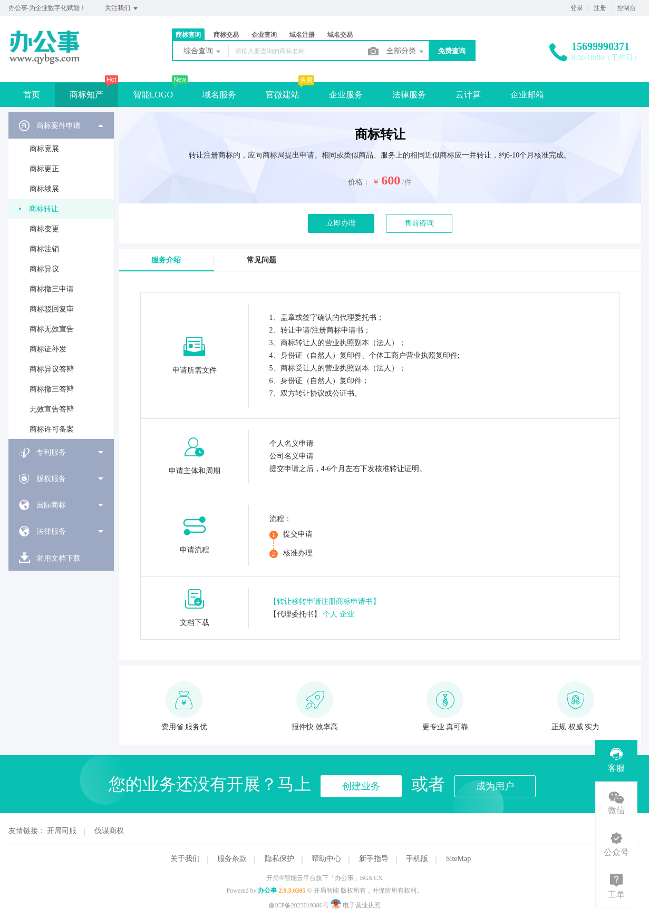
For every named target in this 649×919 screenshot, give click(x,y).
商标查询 (188, 34)
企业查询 (264, 34)
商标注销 (44, 249)
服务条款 (232, 859)
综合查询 (202, 51)
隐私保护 (279, 859)
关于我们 (185, 859)
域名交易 (340, 34)
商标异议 (44, 269)
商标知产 (86, 94)
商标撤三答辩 (52, 389)
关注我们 (122, 8)
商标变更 (44, 229)
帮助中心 (326, 859)
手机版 (417, 859)
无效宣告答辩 (52, 409)
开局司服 (61, 831)
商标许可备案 (52, 429)
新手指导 (374, 859)
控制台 (626, 8)
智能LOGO (153, 94)
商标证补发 (48, 349)
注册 (600, 8)
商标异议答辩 (52, 369)
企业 (347, 614)
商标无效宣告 (52, 329)
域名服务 (219, 94)
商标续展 (44, 189)
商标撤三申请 (52, 289)
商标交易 (226, 34)
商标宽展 (44, 149)
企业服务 (346, 94)
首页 (31, 94)
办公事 (267, 890)
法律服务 (409, 94)
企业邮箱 (527, 94)
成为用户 (495, 786)
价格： (359, 182)
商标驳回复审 (52, 309)
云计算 (468, 94)
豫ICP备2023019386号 (298, 905)
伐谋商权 (109, 831)
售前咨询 (419, 223)
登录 (576, 8)
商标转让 (44, 209)
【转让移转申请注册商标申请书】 (324, 601)
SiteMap (458, 859)
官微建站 (282, 94)
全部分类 (405, 51)
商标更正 (44, 169)
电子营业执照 (356, 905)
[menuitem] (61, 275)
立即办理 (341, 223)
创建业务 (361, 786)
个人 (330, 614)
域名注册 (302, 34)
